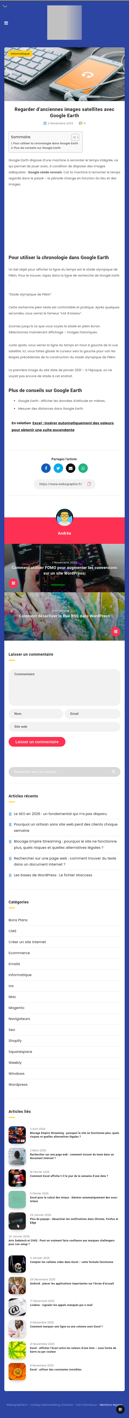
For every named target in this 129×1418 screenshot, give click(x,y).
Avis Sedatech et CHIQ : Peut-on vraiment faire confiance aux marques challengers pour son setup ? (62, 1242)
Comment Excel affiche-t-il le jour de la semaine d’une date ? (69, 1176)
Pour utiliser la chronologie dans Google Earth (45, 143)
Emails (14, 963)
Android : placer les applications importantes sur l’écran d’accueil (72, 1283)
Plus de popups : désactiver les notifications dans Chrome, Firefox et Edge (74, 1221)
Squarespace (20, 1051)
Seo (12, 1029)
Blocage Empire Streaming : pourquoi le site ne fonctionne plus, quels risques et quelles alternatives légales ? (74, 1135)
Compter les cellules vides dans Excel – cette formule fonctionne (71, 1262)
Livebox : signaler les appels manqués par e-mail (61, 1305)
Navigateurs (19, 1018)
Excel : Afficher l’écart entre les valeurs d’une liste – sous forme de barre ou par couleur (73, 1350)
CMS (12, 931)
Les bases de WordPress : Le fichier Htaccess (53, 875)
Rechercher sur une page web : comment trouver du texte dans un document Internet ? (72, 1156)
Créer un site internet (27, 942)
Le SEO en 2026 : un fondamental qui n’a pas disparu (60, 813)
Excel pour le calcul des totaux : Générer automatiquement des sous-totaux (74, 1199)
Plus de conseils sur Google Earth (37, 148)
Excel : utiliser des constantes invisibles (56, 1369)
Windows (16, 1073)
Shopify (15, 1040)
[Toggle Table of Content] (73, 137)
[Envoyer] (114, 771)
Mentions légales (111, 1405)
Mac (12, 996)
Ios (11, 985)
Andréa (64, 533)
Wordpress (18, 1084)
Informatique (20, 54)
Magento (16, 1007)
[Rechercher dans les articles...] (64, 772)
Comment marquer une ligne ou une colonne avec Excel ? (66, 1326)
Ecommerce (19, 952)
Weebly (15, 1062)
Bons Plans (18, 920)
